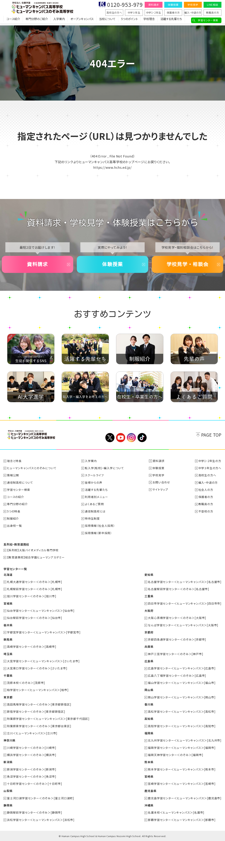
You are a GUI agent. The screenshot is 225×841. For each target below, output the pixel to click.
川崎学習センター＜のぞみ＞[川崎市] (31, 748)
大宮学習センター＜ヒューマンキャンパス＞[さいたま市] (43, 662)
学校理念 (149, 20)
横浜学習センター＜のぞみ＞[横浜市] (31, 755)
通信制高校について (20, 485)
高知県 (148, 719)
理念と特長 (14, 463)
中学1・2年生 (153, 12)
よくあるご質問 (94, 506)
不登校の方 (205, 513)
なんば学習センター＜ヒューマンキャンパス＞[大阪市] (183, 626)
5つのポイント (129, 20)
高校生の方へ (114, 12)
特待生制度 (92, 520)
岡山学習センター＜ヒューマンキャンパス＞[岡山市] (181, 698)
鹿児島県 (150, 791)
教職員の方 (212, 12)
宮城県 (8, 605)
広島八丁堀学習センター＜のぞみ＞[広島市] (177, 676)
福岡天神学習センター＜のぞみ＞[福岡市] (175, 755)
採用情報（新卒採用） (98, 535)
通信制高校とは (95, 513)
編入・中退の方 (192, 12)
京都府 (148, 633)
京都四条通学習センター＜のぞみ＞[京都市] (177, 641)
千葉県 (8, 676)
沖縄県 (148, 805)
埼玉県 (8, 655)
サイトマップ (160, 492)
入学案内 (59, 20)
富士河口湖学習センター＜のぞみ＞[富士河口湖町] (40, 798)
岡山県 (148, 691)
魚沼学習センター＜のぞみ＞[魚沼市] (31, 777)
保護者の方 (173, 12)
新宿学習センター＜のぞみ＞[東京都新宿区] (36, 712)
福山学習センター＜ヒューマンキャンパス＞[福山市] (181, 684)
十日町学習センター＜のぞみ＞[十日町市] (34, 784)
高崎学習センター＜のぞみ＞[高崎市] (31, 648)
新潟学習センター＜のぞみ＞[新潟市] (31, 769)
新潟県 (8, 762)
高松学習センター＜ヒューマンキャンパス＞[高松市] (181, 712)
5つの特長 (14, 513)
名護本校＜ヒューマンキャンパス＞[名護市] (176, 812)
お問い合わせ (161, 485)
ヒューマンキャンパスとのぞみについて (32, 470)
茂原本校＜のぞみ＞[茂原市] (26, 684)
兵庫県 (148, 648)
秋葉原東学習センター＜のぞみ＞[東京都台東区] (39, 727)
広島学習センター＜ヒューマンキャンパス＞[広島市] (181, 669)
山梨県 (8, 791)
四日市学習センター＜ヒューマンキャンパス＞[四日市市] (184, 605)
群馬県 (8, 641)
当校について (107, 20)
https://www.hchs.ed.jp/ (112, 167)
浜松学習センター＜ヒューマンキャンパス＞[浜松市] (41, 820)
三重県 (148, 598)
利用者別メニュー (96, 499)
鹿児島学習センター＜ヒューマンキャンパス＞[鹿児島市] (184, 798)
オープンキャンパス (82, 20)
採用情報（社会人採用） (100, 528)
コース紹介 (13, 20)
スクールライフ (94, 477)
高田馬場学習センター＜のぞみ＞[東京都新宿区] (39, 705)
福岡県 (148, 734)
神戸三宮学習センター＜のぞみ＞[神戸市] (175, 655)
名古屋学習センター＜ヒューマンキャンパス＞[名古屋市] (184, 583)
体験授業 (173, 4)
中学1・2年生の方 (209, 463)
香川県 (148, 705)
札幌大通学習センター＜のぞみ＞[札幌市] (34, 583)
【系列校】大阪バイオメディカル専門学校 (33, 552)
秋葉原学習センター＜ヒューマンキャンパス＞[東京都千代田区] (48, 719)
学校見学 (193, 4)
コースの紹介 (15, 499)
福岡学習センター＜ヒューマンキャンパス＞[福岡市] (181, 748)
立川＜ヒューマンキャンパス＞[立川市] (32, 734)
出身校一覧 (14, 528)
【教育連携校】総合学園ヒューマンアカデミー (36, 559)
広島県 (148, 662)
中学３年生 (134, 12)
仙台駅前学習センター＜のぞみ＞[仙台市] (34, 619)
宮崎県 (148, 777)
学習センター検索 (208, 20)
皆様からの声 (93, 485)
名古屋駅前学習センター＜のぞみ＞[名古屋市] (178, 591)
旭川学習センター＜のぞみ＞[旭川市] (31, 598)
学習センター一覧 (15, 570)
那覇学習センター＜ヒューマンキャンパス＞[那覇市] (181, 820)
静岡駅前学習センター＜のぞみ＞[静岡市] (34, 812)
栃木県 (8, 626)
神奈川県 (10, 741)
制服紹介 (13, 520)
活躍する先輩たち (171, 20)
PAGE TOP (211, 437)
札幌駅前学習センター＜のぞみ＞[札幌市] (34, 591)
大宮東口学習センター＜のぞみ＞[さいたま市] (37, 669)
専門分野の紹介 (17, 506)
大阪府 (148, 612)
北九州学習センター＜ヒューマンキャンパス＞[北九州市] (184, 741)
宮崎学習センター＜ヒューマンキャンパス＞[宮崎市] (181, 784)
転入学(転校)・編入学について (104, 470)
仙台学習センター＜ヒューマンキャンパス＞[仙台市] (41, 612)
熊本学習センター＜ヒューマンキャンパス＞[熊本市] (181, 769)
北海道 (8, 576)
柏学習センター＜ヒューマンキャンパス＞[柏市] (38, 691)
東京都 (8, 698)
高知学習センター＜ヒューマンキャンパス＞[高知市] (181, 727)
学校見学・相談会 (187, 265)
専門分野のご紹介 (37, 20)
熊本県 (148, 762)
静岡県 (8, 805)
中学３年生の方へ (209, 470)
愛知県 (148, 576)
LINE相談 (212, 4)
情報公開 (13, 477)
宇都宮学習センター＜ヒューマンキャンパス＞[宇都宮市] (44, 633)
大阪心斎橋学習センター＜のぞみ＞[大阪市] (177, 619)
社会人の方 (205, 492)
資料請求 (153, 4)
